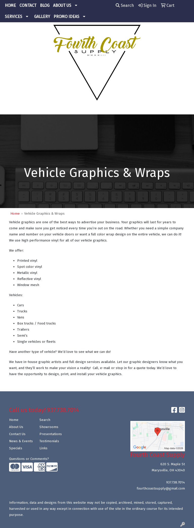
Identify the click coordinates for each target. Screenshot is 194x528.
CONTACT (27, 5)
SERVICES (13, 16)
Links (43, 448)
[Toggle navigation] (8, 108)
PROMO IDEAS (66, 16)
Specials (15, 448)
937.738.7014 (175, 482)
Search (125, 5)
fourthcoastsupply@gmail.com (161, 488)
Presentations (50, 434)
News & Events (21, 441)
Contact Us (17, 434)
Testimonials (49, 441)
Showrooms (48, 427)
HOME (10, 5)
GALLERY (42, 16)
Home (15, 214)
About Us (16, 427)
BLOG (45, 5)
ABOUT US (62, 5)
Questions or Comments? (29, 459)
